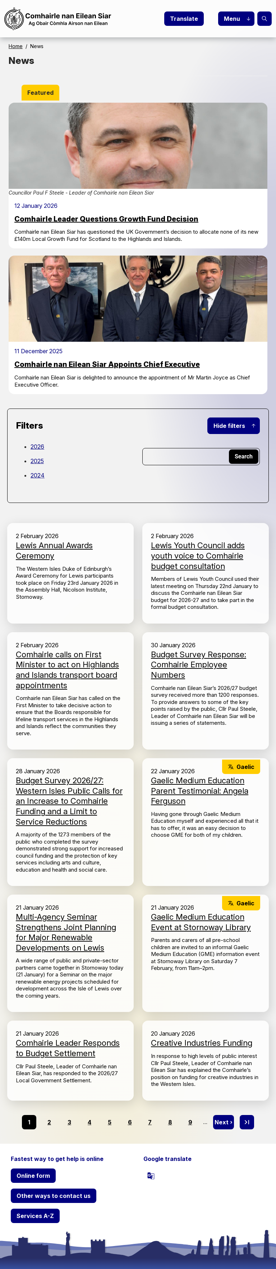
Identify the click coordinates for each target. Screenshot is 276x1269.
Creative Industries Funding (201, 1043)
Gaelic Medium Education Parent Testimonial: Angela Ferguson (199, 791)
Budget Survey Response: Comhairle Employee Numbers (198, 665)
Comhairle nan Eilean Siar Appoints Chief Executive (107, 364)
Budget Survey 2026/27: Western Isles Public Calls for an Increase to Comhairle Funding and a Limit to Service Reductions (69, 801)
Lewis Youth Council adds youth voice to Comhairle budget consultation (198, 555)
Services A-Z (35, 1215)
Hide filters (229, 425)
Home (16, 46)
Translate (184, 18)
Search (264, 18)
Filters (29, 425)
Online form (33, 1175)
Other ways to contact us (54, 1195)
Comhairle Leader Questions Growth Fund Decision (106, 219)
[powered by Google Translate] (151, 1175)
